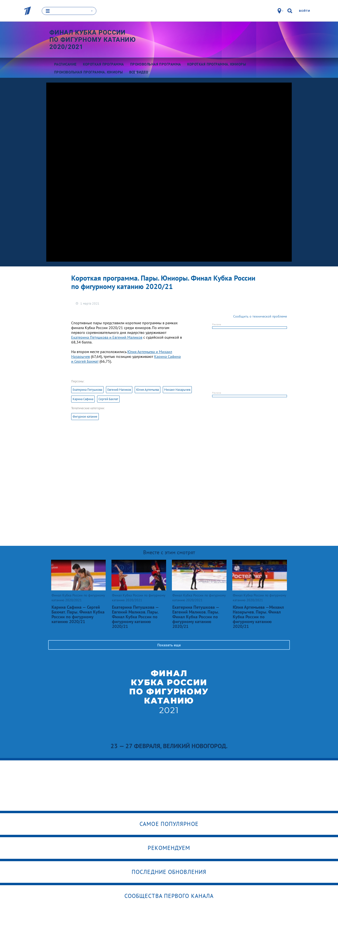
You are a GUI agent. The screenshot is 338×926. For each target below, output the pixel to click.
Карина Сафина (83, 399)
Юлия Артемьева (147, 390)
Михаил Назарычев (177, 390)
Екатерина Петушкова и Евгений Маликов (106, 337)
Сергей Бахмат (108, 399)
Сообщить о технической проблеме (260, 316)
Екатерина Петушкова (87, 390)
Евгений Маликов (119, 390)
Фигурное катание (85, 417)
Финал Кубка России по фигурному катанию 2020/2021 (92, 39)
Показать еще (169, 645)
